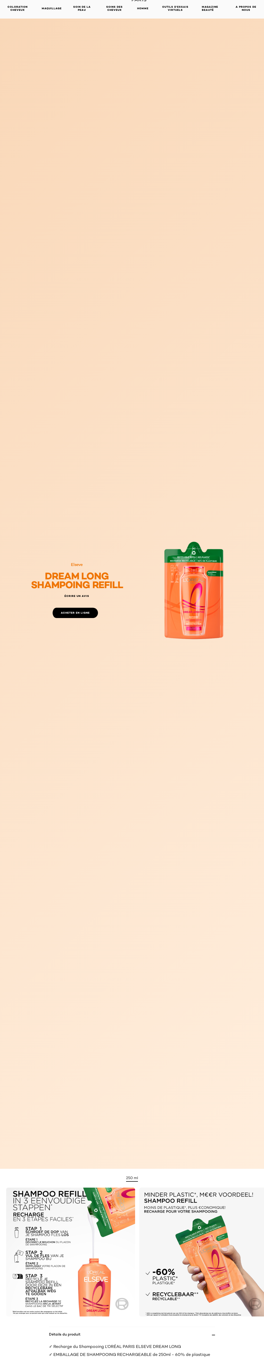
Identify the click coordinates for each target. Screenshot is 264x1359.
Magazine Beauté (210, 8)
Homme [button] (142, 8)
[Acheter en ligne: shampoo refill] (75, 613)
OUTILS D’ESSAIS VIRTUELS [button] (175, 8)
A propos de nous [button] (246, 8)
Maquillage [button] (52, 8)
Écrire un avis (76, 596)
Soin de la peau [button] (82, 8)
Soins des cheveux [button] (114, 8)
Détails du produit (64, 1334)
